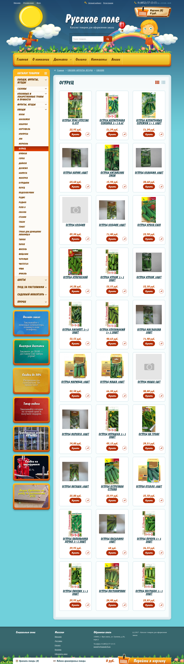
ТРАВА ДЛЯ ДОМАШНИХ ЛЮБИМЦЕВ (30, 233)
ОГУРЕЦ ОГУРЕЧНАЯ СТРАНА (112, 488)
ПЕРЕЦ (22, 187)
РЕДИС (22, 197)
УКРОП (22, 244)
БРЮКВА (23, 153)
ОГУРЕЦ (22, 148)
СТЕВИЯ (22, 217)
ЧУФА (21, 268)
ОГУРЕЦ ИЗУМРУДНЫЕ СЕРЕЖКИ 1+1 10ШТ (149, 122)
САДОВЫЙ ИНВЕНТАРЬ (30, 294)
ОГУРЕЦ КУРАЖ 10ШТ (148, 277)
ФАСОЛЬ (23, 249)
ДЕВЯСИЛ (23, 168)
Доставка (60, 59)
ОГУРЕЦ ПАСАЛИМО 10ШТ (112, 540)
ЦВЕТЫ (21, 280)
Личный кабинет (94, 3)
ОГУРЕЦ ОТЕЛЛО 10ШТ (149, 486)
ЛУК (20, 139)
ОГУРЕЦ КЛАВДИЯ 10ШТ (149, 172)
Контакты (99, 59)
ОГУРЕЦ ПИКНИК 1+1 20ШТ (75, 592)
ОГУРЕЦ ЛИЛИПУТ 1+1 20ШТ (75, 331)
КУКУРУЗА (23, 134)
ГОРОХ (22, 158)
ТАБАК (22, 222)
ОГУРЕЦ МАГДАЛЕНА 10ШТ (149, 331)
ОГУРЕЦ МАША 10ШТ (112, 382)
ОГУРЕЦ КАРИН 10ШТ (75, 172)
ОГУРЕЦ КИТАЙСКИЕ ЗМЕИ (112, 174)
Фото (39, 3)
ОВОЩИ (21, 109)
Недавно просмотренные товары (71, 661)
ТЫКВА (22, 239)
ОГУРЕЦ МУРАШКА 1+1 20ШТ (112, 435)
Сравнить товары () (29, 661)
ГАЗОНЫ (21, 88)
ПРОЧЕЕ (21, 302)
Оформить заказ (61, 654)
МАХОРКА (23, 178)
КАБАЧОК (23, 124)
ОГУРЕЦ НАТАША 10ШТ (75, 486)
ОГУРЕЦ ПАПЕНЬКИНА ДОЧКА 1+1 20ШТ (75, 540)
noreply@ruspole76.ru (102, 647)
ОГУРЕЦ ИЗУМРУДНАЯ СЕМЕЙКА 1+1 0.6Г (112, 122)
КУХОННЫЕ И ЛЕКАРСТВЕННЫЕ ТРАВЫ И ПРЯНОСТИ (30, 96)
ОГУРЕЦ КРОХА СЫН (149, 225)
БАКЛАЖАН (24, 119)
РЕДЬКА (22, 202)
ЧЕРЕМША (23, 259)
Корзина (58, 649)
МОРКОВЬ (23, 143)
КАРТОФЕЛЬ (24, 129)
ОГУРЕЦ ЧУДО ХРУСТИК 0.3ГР (75, 122)
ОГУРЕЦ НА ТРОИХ (149, 434)
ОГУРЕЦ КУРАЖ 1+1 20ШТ (112, 278)
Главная (22, 59)
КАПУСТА (23, 173)
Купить (75, 134)
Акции (115, 59)
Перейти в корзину (149, 661)
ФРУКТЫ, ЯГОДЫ (26, 104)
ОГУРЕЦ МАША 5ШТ (149, 382)
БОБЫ (21, 114)
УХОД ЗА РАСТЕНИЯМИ (30, 287)
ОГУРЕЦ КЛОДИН (75, 225)
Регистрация (108, 3)
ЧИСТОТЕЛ (23, 264)
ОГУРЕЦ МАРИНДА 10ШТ (75, 382)
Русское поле (28, 3)
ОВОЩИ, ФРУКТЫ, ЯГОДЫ (28, 81)
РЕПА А (22, 207)
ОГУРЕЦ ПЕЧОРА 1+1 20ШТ (149, 540)
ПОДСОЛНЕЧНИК (26, 192)
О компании (40, 59)
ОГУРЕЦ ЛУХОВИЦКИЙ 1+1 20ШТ (112, 331)
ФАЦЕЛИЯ (23, 254)
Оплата (80, 59)
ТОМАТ (22, 226)
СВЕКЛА (22, 212)
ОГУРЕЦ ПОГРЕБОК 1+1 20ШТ (149, 592)
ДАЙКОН (23, 163)
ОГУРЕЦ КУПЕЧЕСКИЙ (75, 277)
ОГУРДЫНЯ (24, 182)
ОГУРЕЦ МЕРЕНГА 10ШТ (75, 434)
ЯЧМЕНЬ (22, 273)
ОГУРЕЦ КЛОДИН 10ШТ (112, 225)
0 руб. (110, 661)
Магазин (17, 3)
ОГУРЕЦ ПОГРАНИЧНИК (112, 591)
